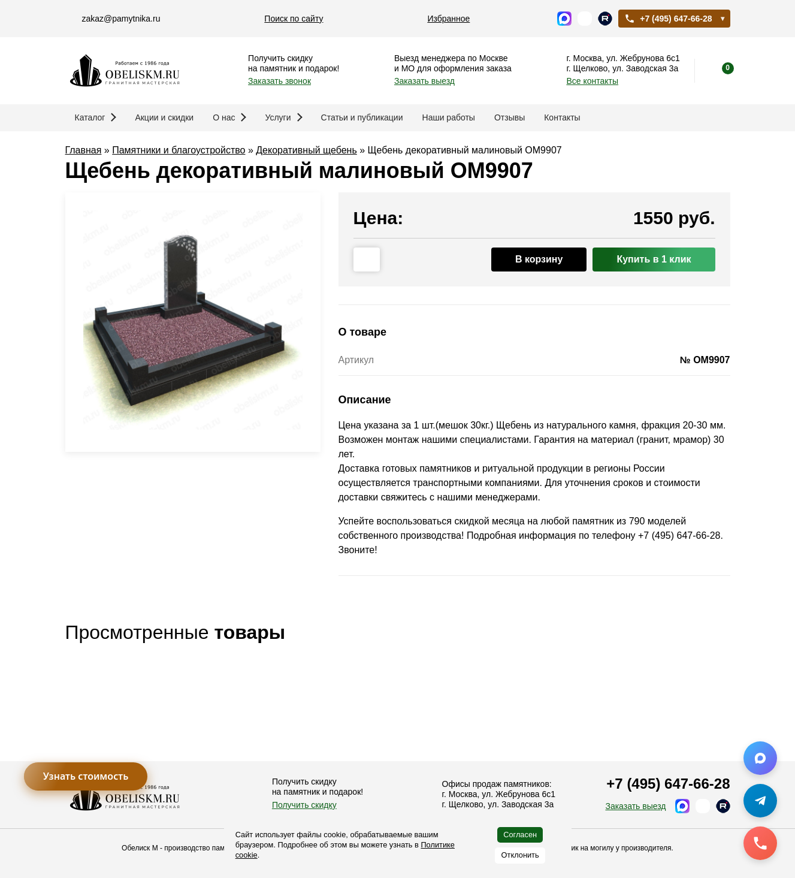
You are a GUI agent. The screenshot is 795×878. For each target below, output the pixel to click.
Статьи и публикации (362, 117)
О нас (229, 117)
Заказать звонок (279, 81)
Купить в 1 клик (653, 259)
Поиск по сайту (293, 18)
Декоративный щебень (306, 150)
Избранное (448, 18)
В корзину (539, 259)
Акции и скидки (164, 117)
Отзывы (509, 117)
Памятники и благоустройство (178, 150)
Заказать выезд (424, 81)
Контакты (562, 117)
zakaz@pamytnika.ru (121, 18)
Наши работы (448, 117)
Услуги (283, 117)
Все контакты (592, 81)
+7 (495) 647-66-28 (668, 18)
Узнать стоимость (86, 776)
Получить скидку (304, 805)
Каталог (96, 117)
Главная (83, 150)
